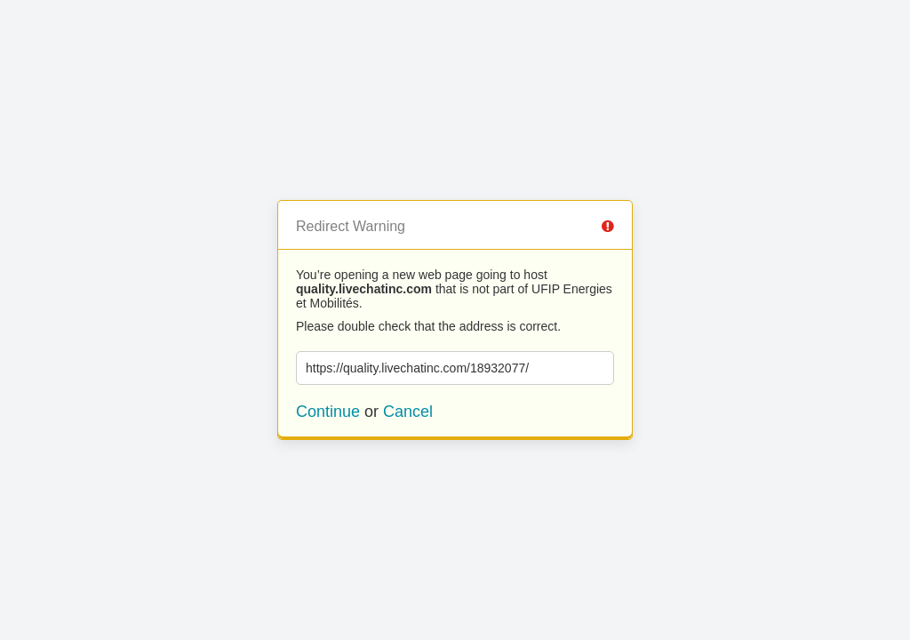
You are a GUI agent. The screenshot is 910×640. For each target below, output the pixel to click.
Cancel (408, 411)
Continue (328, 411)
